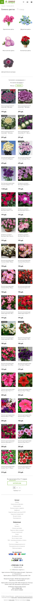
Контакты (17, 526)
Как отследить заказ (17, 538)
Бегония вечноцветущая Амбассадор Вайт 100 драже (8, 338)
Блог (17, 542)
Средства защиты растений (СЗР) (17, 512)
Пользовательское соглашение (17, 546)
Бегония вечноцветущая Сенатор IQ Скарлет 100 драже (24, 286)
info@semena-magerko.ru (18, 569)
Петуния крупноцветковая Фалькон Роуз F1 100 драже (25, 415)
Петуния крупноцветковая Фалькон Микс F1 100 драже (8, 415)
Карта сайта (14, 597)
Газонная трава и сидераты (17, 508)
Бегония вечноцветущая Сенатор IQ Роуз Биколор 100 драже (24, 261)
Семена (17, 502)
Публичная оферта (17, 548)
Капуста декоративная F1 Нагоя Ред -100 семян (7, 106)
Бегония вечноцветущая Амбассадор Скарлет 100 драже (24, 312)
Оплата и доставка (17, 528)
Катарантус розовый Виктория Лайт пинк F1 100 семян (25, 235)
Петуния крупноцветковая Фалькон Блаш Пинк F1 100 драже (25, 441)
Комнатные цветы (25, 50)
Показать (19, 85)
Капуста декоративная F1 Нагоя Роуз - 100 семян (24, 106)
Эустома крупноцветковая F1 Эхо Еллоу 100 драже (7, 158)
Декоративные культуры (8, 72)
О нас (17, 524)
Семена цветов (17, 506)
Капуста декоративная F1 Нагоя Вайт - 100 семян (7, 132)
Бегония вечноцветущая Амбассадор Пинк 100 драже (8, 312)
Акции (17, 534)
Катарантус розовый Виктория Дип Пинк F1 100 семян (25, 209)
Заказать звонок (18, 567)
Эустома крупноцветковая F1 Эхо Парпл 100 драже (24, 364)
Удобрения (17, 510)
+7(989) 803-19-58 (17, 565)
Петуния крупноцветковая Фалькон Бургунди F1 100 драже (8, 441)
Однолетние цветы (8, 29)
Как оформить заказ (17, 536)
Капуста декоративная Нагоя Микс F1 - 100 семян (24, 132)
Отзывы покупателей (17, 532)
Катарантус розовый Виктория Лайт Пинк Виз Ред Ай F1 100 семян (7, 235)
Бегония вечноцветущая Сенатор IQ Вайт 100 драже (8, 261)
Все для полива (17, 516)
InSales (28, 600)
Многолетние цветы (8, 50)
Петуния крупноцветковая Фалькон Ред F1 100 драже (24, 389)
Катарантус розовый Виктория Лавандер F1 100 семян (25, 183)
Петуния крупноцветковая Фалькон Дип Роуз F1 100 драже (8, 389)
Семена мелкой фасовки (17, 504)
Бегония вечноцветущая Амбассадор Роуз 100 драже (8, 364)
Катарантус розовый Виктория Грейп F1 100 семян (7, 209)
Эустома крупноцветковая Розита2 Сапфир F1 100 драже (7, 183)
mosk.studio (11, 600)
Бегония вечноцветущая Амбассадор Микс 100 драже (25, 338)
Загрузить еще (17, 483)
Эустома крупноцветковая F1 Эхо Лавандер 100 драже (25, 158)
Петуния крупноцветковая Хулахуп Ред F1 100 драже (24, 467)
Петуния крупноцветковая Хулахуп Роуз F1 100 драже (8, 467)
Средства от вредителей (17, 514)
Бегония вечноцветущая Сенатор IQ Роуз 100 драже (8, 286)
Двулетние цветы (25, 29)
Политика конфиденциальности (17, 544)
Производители (17, 518)
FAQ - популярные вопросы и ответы (17, 540)
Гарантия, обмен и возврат (17, 530)
